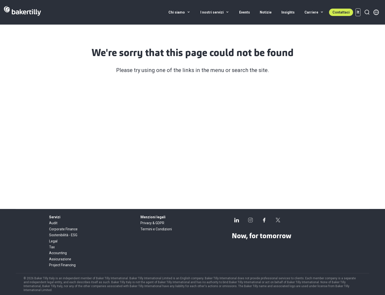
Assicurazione (60, 259)
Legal (53, 241)
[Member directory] (376, 12)
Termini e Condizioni (156, 229)
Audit (53, 223)
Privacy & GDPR (152, 223)
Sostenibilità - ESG (63, 235)
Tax (52, 247)
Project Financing (62, 265)
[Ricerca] (367, 12)
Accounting (58, 253)
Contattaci (341, 12)
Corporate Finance (63, 229)
